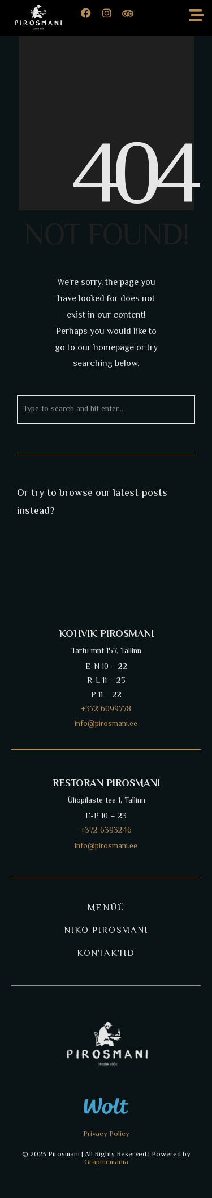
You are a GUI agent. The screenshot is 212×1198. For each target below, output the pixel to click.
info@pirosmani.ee (106, 846)
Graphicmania (106, 1162)
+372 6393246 (106, 831)
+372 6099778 (106, 709)
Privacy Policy (106, 1134)
